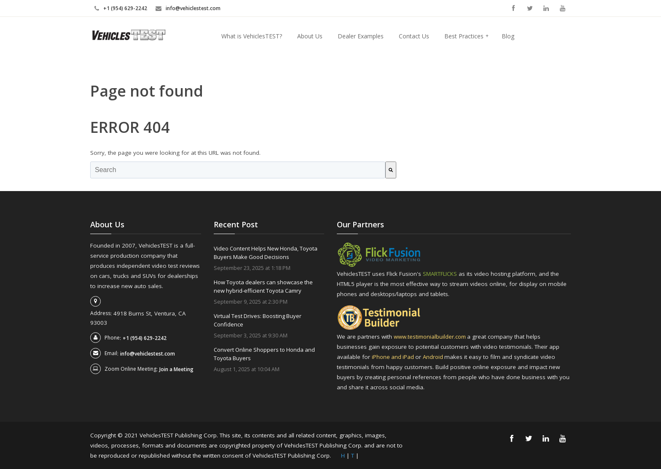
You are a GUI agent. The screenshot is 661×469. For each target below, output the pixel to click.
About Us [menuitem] (309, 36)
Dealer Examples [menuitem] (361, 36)
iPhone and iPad (394, 357)
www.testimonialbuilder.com (432, 336)
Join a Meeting (176, 369)
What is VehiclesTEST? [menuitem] (251, 36)
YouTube (562, 8)
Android (436, 357)
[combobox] (237, 170)
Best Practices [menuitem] (466, 36)
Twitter (529, 8)
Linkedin (546, 8)
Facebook (513, 8)
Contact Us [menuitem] (414, 36)
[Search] (390, 170)
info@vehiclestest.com (193, 8)
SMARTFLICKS (441, 274)
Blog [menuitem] (508, 36)
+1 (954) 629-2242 (125, 8)
